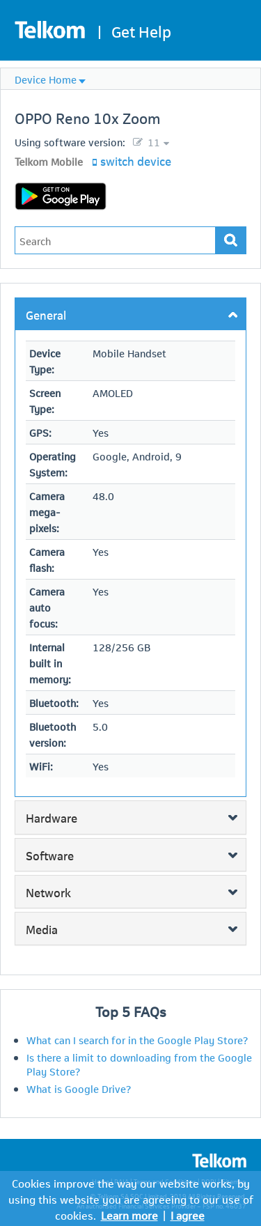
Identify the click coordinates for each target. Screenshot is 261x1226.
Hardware (51, 817)
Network (48, 891)
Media (42, 928)
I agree (188, 1214)
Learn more (129, 1214)
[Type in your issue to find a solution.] (115, 240)
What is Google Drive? (78, 1088)
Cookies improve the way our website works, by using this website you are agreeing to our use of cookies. (130, 1198)
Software (50, 854)
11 (152, 141)
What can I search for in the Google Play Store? (137, 1039)
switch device (135, 160)
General (46, 314)
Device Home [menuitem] (46, 79)
